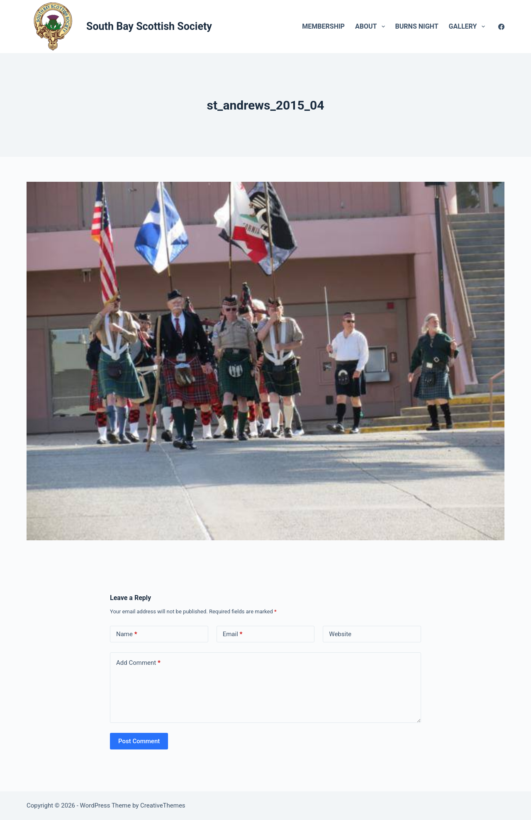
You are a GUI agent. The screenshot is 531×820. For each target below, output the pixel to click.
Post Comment (139, 741)
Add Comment (138, 663)
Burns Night (416, 26)
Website (340, 634)
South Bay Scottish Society (149, 26)
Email (233, 634)
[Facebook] (501, 27)
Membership (323, 26)
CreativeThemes (162, 805)
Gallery (468, 27)
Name (126, 634)
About (371, 27)
